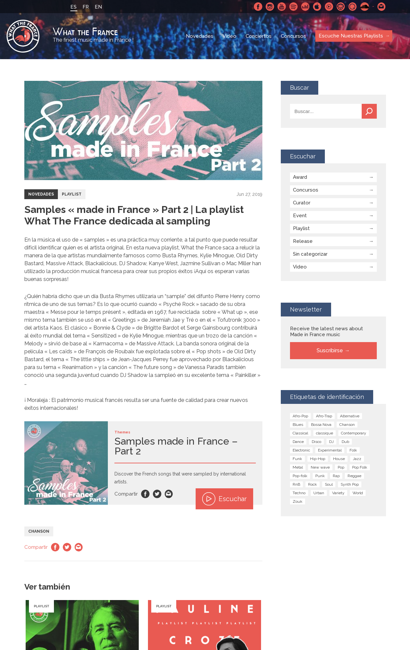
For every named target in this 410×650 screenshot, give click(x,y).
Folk (353, 450)
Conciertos (259, 36)
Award (300, 177)
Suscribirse (330, 350)
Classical (300, 433)
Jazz (357, 458)
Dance (298, 441)
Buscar (369, 111)
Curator (301, 203)
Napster (341, 6)
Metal (298, 467)
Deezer (305, 6)
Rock (312, 484)
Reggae (354, 476)
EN (98, 7)
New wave (320, 467)
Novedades (199, 36)
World (357, 493)
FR (86, 7)
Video (229, 36)
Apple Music (317, 6)
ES (73, 7)
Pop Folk (359, 467)
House (339, 458)
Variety (338, 493)
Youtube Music (329, 6)
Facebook (258, 6)
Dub (345, 441)
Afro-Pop (300, 416)
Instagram (270, 6)
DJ (331, 441)
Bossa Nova (321, 424)
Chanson (38, 531)
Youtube (281, 6)
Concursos (293, 36)
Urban (318, 493)
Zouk (297, 501)
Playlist (72, 194)
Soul (329, 484)
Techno (299, 493)
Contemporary (353, 433)
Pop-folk (300, 476)
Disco (316, 441)
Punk (320, 476)
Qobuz (353, 6)
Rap (336, 476)
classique (324, 433)
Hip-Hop (317, 458)
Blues (298, 424)
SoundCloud (364, 6)
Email (169, 494)
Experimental (330, 450)
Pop (341, 467)
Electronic (301, 450)
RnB (296, 484)
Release (303, 241)
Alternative (349, 416)
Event (300, 216)
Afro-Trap (324, 416)
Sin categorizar (310, 254)
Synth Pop (350, 484)
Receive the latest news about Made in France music (326, 331)
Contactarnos (381, 6)
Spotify (293, 6)
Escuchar (224, 498)
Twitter (157, 494)
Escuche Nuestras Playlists (351, 36)
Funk (297, 458)
